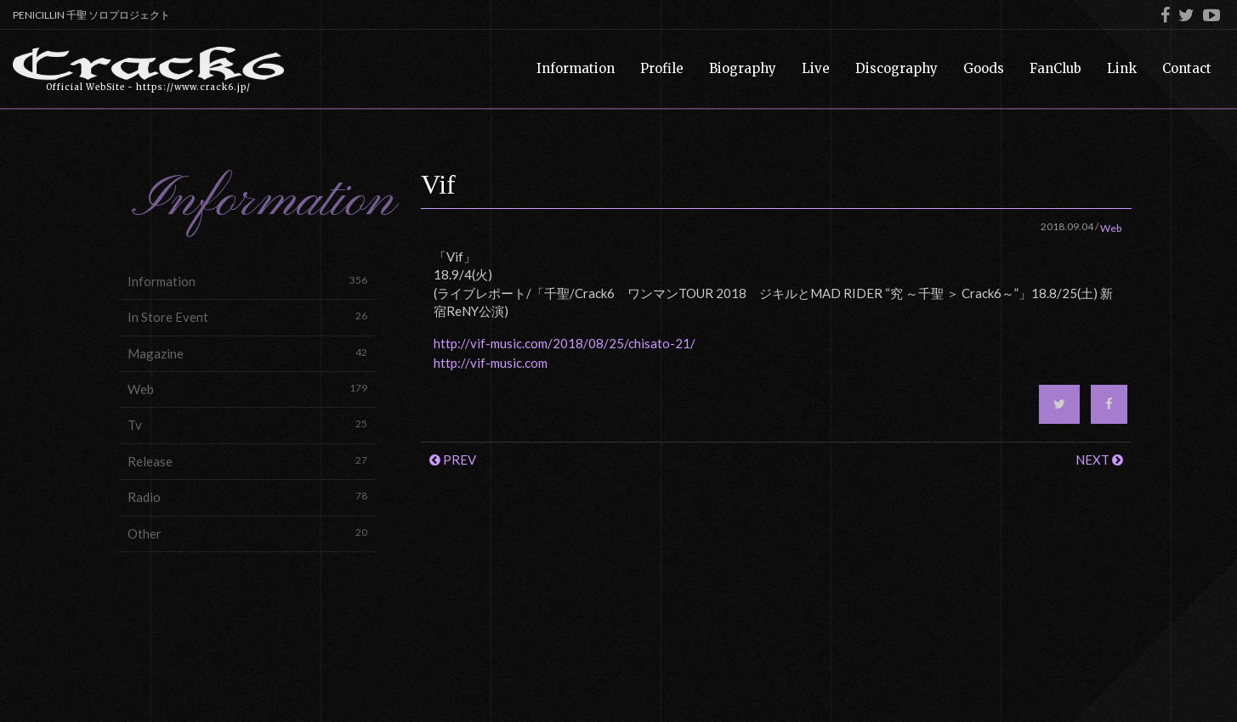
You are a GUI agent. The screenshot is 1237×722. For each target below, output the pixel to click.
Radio (247, 496)
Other (247, 533)
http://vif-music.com (491, 362)
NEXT (1099, 459)
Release (247, 461)
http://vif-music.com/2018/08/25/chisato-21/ (564, 343)
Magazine (247, 353)
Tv (247, 424)
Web (247, 389)
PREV (452, 459)
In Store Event (247, 316)
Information (247, 281)
